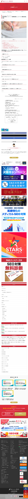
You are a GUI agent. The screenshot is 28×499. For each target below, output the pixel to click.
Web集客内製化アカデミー (4, 481)
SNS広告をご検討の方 (4, 460)
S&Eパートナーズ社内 (4, 296)
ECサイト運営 (3, 318)
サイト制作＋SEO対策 (3, 469)
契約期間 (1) (23, 340)
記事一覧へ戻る (15, 157)
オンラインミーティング (22, 452)
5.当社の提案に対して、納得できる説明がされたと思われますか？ (11, 47)
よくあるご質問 (21, 453)
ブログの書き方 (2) (20, 340)
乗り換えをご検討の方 (4, 461)
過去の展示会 (11, 448)
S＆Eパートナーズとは (13, 461)
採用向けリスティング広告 (5, 467)
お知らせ (3, 294)
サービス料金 (11, 442)
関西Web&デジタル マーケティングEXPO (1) (15, 337)
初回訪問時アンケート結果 (5, 43)
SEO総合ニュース (17, 11)
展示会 (2, 302)
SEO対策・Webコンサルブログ (10, 11)
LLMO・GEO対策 (4, 445)
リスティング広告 (4, 315)
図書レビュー (3, 286)
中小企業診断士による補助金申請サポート (7, 292)
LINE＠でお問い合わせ (23, 446)
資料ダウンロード (26, 497)
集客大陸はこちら (14, 402)
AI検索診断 (26, 494)
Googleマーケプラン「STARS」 (4, 442)
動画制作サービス (3, 470)
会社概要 (11, 455)
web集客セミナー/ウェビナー (5, 300)
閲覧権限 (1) (8, 337)
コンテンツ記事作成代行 (5, 450)
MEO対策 (3, 314)
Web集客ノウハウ (4, 306)
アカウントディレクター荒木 (6, 149)
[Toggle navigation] (27, 1)
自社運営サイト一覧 (12, 462)
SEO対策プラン (3, 444)
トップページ (4, 11)
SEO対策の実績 (4, 454)
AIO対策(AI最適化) (4, 311)
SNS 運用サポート (3, 480)
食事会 (3, 298)
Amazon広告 (3, 308)
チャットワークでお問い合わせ (23, 445)
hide (14, 39)
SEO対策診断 (3, 453)
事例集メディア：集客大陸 (13, 452)
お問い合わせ (25, 486)
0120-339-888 (14, 491)
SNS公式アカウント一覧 (13, 453)
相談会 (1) (22, 337)
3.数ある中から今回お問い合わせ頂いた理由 (8, 45)
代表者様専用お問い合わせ (25, 489)
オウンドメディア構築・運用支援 (4, 474)
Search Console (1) (4, 337)
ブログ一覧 (11, 444)
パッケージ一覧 (12, 443)
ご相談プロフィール (5, 42)
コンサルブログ (4, 288)
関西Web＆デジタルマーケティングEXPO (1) (7, 340)
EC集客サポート (3, 473)
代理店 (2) (25, 337)
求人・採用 (3, 304)
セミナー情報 (11, 447)
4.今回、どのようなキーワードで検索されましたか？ (9, 46)
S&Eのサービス (4, 290)
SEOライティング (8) (14, 340)
